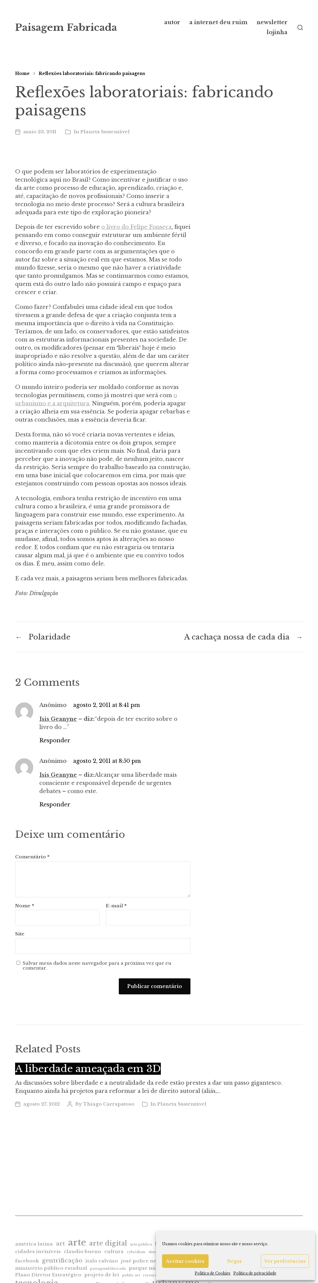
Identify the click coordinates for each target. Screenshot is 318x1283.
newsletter (272, 22)
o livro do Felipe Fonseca (136, 227)
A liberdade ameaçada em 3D (88, 1069)
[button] (300, 27)
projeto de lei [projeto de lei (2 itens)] (101, 1275)
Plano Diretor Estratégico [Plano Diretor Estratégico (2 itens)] (48, 1275)
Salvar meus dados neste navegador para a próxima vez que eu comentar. (97, 966)
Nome (24, 906)
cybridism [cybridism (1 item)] (136, 1252)
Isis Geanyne (58, 719)
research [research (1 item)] (151, 1275)
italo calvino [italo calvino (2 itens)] (101, 1261)
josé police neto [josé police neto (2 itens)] (141, 1261)
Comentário (32, 857)
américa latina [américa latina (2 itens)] (34, 1244)
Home (22, 73)
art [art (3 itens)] (60, 1243)
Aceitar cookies (185, 1261)
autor (172, 22)
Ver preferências (285, 1261)
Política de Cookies (212, 1273)
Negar (234, 1261)
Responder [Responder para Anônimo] (54, 740)
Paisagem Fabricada (66, 27)
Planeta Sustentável (105, 131)
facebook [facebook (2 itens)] (27, 1261)
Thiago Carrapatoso (109, 1104)
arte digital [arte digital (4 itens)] (108, 1243)
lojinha (277, 32)
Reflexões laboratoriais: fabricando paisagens (92, 73)
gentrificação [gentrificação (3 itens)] (62, 1260)
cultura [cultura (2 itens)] (114, 1251)
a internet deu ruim (218, 22)
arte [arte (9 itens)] (77, 1242)
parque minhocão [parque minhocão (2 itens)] (152, 1268)
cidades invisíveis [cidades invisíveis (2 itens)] (38, 1251)
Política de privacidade (254, 1273)
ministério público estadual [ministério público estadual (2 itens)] (51, 1268)
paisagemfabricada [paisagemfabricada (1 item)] (108, 1269)
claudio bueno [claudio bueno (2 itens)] (82, 1251)
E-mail (116, 906)
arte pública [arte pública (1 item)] (141, 1244)
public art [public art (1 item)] (131, 1275)
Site (19, 934)
